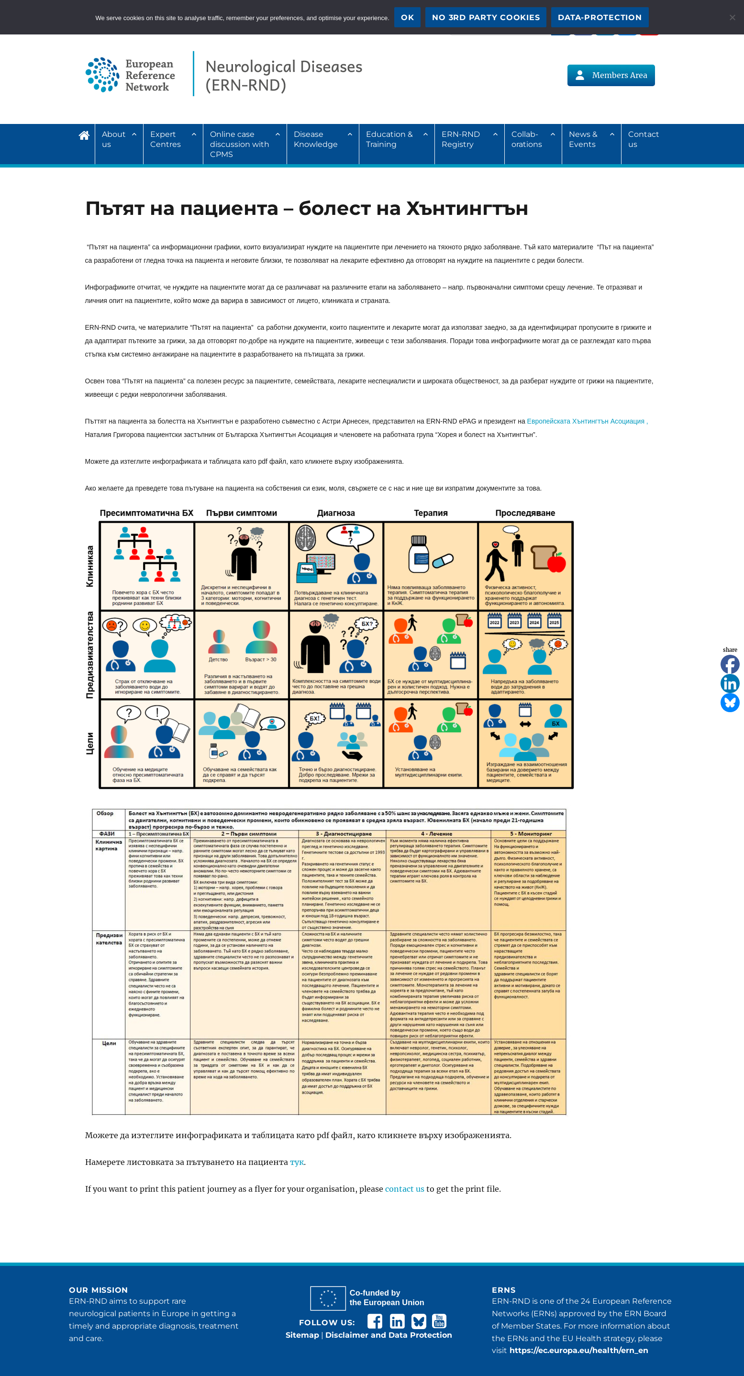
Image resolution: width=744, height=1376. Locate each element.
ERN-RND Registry (461, 139)
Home (86, 134)
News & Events (583, 139)
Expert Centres (165, 139)
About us (114, 139)
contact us (404, 1189)
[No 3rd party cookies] (732, 17)
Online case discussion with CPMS (239, 144)
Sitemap (302, 1335)
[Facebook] (730, 664)
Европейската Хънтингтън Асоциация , (586, 421)
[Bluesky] (730, 702)
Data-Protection (600, 17)
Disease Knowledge (316, 139)
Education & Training (389, 139)
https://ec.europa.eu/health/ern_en (577, 1350)
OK (407, 17)
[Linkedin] (730, 683)
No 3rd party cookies (486, 17)
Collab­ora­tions (526, 139)
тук (297, 1162)
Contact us (643, 139)
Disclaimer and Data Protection (388, 1335)
